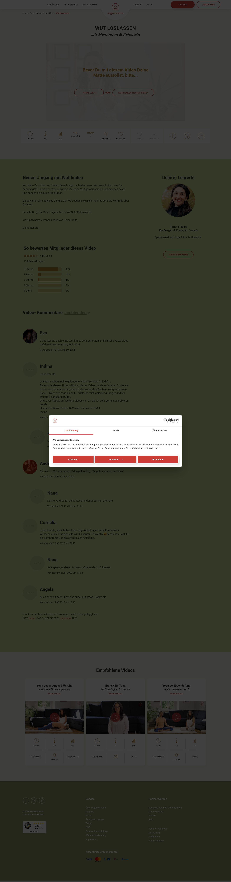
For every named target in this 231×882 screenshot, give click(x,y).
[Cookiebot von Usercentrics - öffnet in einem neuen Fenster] (166, 421)
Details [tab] (115, 430)
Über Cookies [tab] (159, 430)
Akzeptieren (158, 459)
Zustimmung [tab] (71, 430)
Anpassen (116, 459)
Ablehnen (73, 459)
